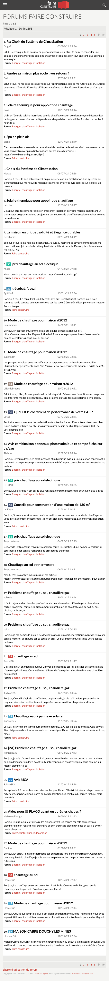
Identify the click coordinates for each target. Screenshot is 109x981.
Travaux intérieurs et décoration (29, 833)
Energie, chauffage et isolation (28, 63)
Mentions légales (41, 974)
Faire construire (20, 158)
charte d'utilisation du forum (20, 969)
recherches (76, 974)
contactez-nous (87, 974)
